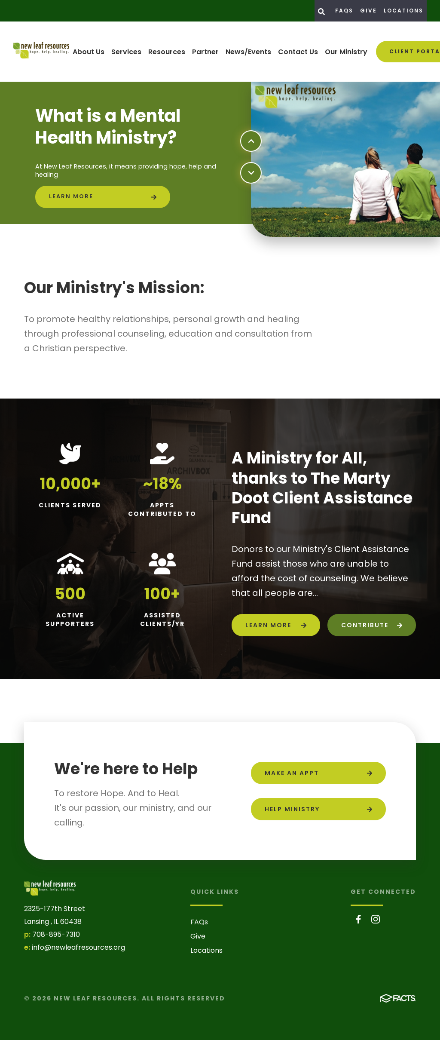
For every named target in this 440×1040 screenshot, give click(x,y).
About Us (88, 52)
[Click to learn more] (102, 197)
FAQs (344, 10)
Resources (166, 52)
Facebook (358, 919)
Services (126, 52)
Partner (205, 52)
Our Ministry (346, 52)
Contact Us (298, 52)
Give (368, 10)
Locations (403, 10)
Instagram (375, 919)
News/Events (248, 52)
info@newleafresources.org (78, 947)
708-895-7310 (56, 934)
